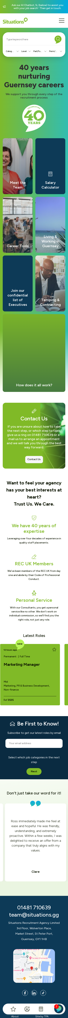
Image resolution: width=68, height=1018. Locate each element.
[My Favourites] (13, 1009)
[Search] (58, 39)
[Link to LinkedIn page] (34, 993)
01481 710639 (34, 907)
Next (34, 771)
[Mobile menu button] (61, 21)
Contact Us (34, 459)
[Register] (27, 1009)
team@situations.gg (34, 914)
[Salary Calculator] (41, 1009)
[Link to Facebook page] (25, 993)
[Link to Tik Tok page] (43, 993)
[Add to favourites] (54, 650)
